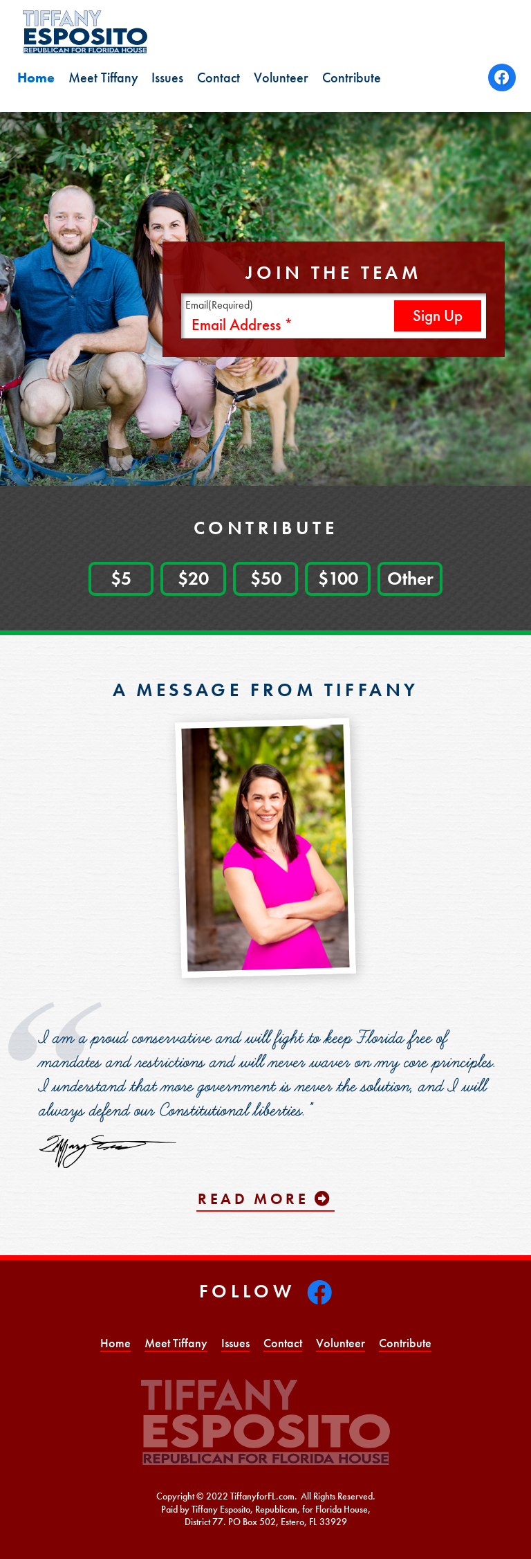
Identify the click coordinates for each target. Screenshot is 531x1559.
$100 (338, 578)
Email (219, 305)
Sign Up (438, 316)
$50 (265, 578)
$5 (121, 578)
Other (410, 578)
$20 (193, 578)
